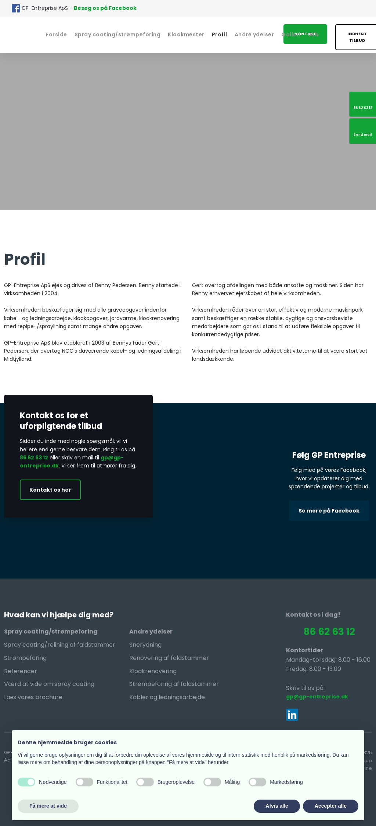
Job (313, 34)
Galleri (291, 34)
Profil (219, 34)
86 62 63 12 (34, 457)
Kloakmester (186, 34)
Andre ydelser (254, 34)
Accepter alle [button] (331, 806)
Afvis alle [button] (276, 806)
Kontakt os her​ (50, 489)
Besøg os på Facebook (105, 8)
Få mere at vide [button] (48, 806)
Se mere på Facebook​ (329, 510)
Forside (56, 34)
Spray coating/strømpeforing (118, 34)
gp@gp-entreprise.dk (317, 696)
